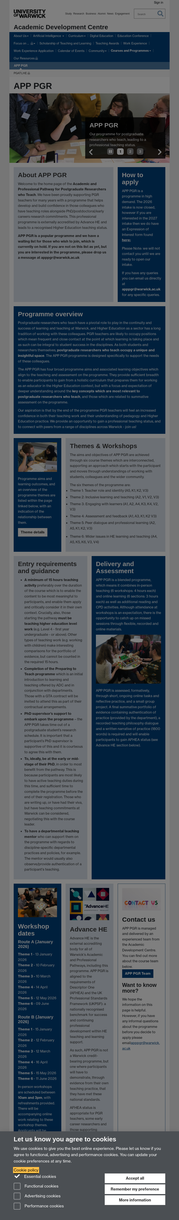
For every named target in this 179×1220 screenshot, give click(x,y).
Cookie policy (26, 1170)
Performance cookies (39, 1206)
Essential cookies (35, 1176)
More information (135, 1200)
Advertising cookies (37, 1196)
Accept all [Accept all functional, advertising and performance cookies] (135, 1178)
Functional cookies (36, 1187)
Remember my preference (135, 1189)
